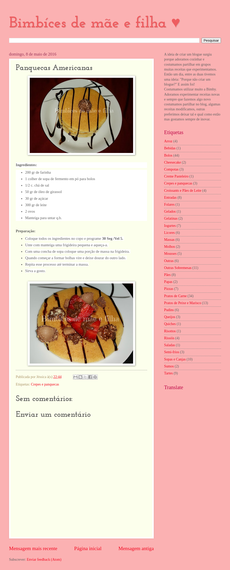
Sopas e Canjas (175, 359)
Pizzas (168, 289)
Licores (169, 233)
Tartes (168, 373)
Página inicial (88, 548)
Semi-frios (171, 352)
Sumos (169, 366)
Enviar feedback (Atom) (44, 559)
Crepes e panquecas (45, 384)
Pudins (169, 310)
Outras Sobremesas (177, 268)
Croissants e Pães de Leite (182, 190)
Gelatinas (171, 218)
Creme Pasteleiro (176, 176)
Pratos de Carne (175, 296)
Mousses (170, 254)
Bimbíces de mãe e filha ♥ (94, 23)
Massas (169, 240)
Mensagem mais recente (33, 548)
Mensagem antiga (136, 548)
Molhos (169, 247)
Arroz (168, 141)
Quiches (170, 324)
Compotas (171, 169)
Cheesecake (172, 162)
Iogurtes (170, 226)
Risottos (170, 331)
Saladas (169, 345)
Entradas (170, 197)
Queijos (169, 317)
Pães (167, 275)
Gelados (170, 211)
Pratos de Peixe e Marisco (182, 303)
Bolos (168, 155)
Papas (168, 282)
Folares (169, 204)
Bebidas (169, 148)
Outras (169, 261)
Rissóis (169, 338)
